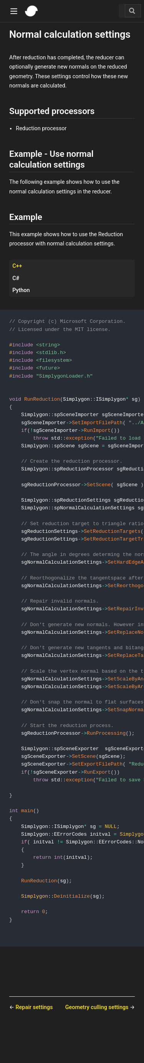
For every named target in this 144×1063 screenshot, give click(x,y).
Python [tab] (21, 290)
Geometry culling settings (97, 1037)
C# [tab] (15, 278)
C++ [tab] (17, 266)
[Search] (133, 10)
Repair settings (34, 1037)
